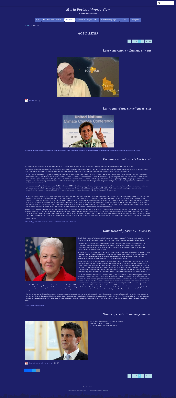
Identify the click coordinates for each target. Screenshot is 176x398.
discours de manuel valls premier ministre (41, 363)
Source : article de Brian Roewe (34, 305)
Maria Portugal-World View (88, 9)
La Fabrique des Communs (53, 20)
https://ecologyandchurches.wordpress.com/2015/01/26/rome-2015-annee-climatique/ (50, 222)
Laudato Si (124, 20)
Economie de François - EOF (87, 20)
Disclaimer (105, 390)
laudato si (31, 100)
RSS (69, 390)
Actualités (70, 20)
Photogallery (135, 20)
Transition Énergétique (109, 20)
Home (38, 20)
